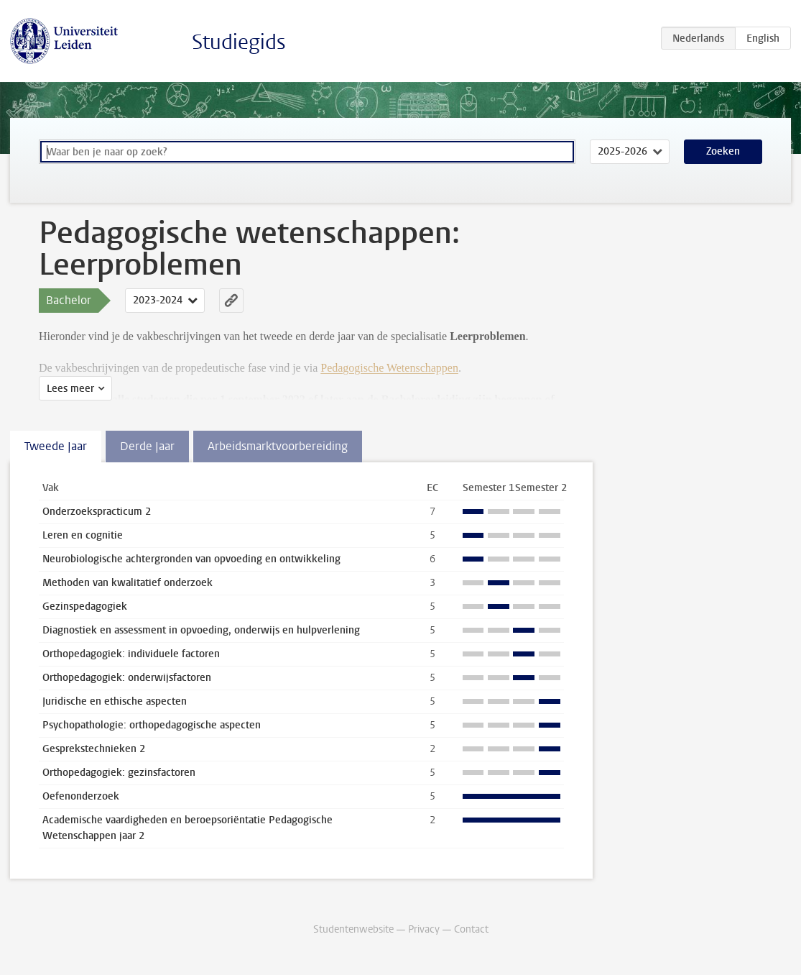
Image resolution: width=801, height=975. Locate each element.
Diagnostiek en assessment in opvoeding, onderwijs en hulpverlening (201, 630)
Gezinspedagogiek (84, 606)
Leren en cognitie (82, 535)
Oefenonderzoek (80, 796)
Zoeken (723, 151)
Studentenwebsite (353, 929)
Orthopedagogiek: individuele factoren (131, 654)
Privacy (424, 929)
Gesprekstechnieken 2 (93, 749)
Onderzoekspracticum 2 (96, 511)
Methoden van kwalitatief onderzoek (127, 583)
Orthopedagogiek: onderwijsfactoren (126, 678)
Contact (471, 929)
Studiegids (239, 42)
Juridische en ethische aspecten (114, 701)
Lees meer (70, 388)
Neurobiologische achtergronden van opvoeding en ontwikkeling (191, 559)
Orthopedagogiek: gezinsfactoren (118, 772)
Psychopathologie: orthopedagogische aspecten (151, 725)
